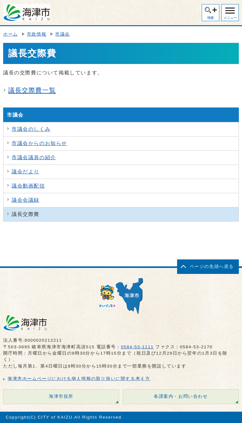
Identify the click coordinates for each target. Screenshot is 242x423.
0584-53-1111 (137, 347)
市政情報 (36, 34)
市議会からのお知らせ (39, 143)
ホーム (10, 34)
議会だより (25, 171)
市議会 (62, 34)
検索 (210, 18)
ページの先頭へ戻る (212, 266)
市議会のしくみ (31, 129)
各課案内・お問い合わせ (181, 396)
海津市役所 (61, 396)
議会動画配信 (28, 185)
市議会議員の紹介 (34, 157)
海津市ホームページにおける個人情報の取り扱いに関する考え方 (79, 378)
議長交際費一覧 (32, 90)
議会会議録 (25, 200)
